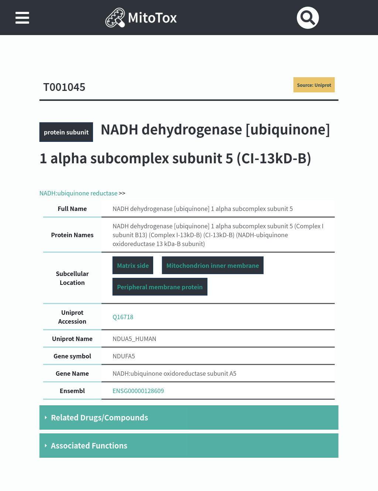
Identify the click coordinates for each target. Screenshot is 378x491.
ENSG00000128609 (138, 390)
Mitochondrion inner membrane (212, 265)
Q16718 (123, 316)
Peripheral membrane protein (160, 286)
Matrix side (133, 265)
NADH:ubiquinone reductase (78, 192)
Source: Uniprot (314, 85)
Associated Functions (89, 445)
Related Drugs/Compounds (99, 417)
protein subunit (66, 131)
